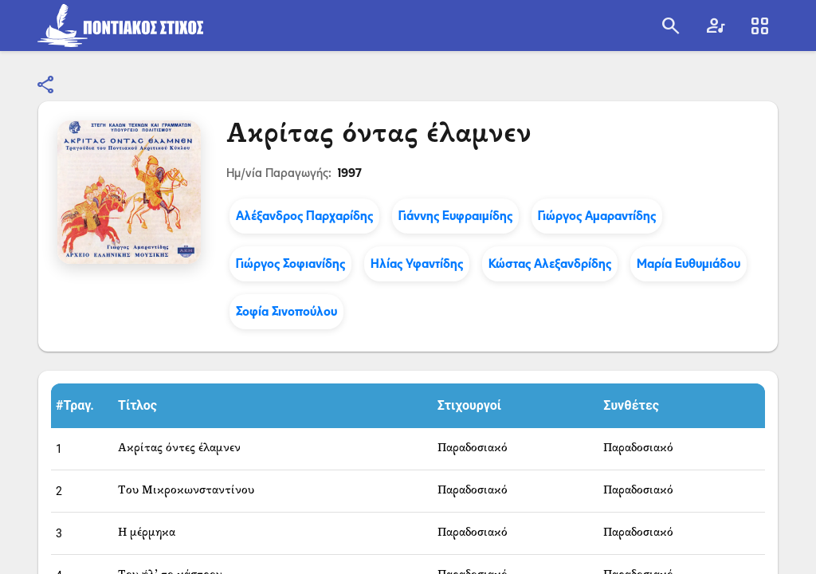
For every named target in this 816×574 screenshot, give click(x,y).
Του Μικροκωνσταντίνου (186, 491)
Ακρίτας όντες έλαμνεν (179, 448)
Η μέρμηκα (146, 533)
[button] (82, 406)
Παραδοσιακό (472, 448)
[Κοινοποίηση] (46, 85)
